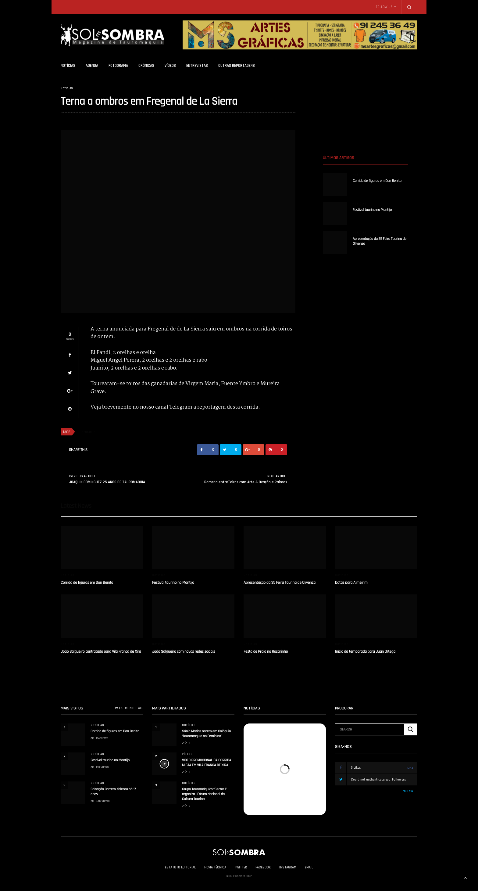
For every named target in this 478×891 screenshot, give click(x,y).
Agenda (92, 65)
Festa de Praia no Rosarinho (266, 651)
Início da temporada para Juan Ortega (365, 651)
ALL (140, 708)
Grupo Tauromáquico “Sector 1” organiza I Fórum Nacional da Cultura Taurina (204, 794)
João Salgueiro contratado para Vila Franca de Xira (101, 651)
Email (309, 867)
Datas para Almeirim (351, 582)
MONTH (130, 708)
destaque (88, 432)
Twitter (241, 867)
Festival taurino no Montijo (372, 209)
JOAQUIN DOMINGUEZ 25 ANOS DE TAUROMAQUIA (107, 482)
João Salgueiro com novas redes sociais (183, 651)
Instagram (287, 867)
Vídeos (170, 65)
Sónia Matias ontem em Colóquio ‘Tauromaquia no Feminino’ (206, 734)
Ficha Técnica (215, 867)
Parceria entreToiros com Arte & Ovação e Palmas (245, 482)
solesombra (70, 119)
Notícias (68, 65)
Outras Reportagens (236, 65)
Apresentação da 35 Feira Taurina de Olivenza (280, 582)
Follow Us (384, 7)
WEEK (119, 708)
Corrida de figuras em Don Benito (377, 181)
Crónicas (146, 65)
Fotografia (118, 65)
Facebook (263, 867)
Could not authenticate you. (380, 779)
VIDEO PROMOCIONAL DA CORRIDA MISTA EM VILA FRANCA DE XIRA (206, 763)
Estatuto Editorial (180, 867)
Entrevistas (197, 65)
